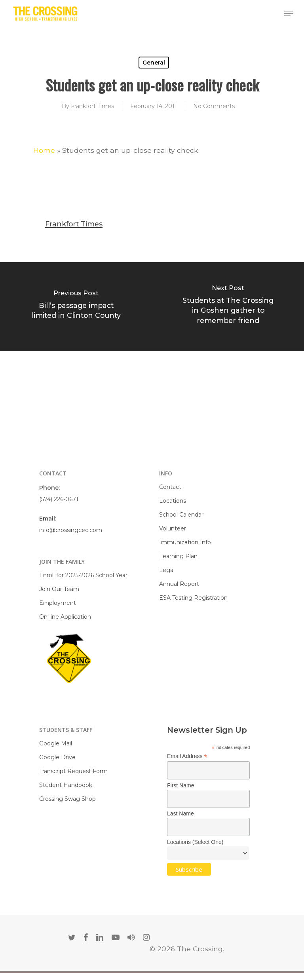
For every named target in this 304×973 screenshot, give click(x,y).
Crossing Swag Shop (67, 798)
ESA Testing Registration (193, 597)
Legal (167, 570)
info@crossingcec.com (70, 530)
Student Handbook (65, 785)
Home (44, 150)
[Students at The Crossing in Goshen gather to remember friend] (228, 306)
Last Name (180, 813)
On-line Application (65, 616)
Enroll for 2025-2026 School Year (83, 575)
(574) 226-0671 (58, 499)
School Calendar (181, 514)
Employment (57, 602)
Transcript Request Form (73, 771)
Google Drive (57, 757)
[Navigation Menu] (288, 13)
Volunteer (172, 528)
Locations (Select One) (195, 842)
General (153, 62)
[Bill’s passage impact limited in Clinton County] (76, 306)
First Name (180, 785)
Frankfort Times (92, 106)
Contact (170, 486)
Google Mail (55, 743)
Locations (172, 500)
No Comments (214, 106)
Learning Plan (178, 556)
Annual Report (179, 583)
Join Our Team (59, 589)
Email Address (187, 756)
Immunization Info (185, 542)
